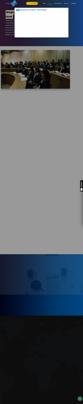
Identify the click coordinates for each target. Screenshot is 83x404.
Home (44, 3)
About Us (50, 3)
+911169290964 (32, 3)
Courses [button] (66, 3)
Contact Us (73, 3)
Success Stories (58, 3)
